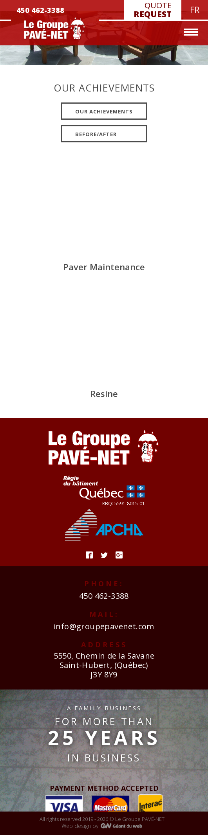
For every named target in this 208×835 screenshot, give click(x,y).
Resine (104, 393)
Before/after (96, 134)
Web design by (79, 826)
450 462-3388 (104, 596)
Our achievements (104, 111)
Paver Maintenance (104, 266)
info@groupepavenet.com (104, 626)
